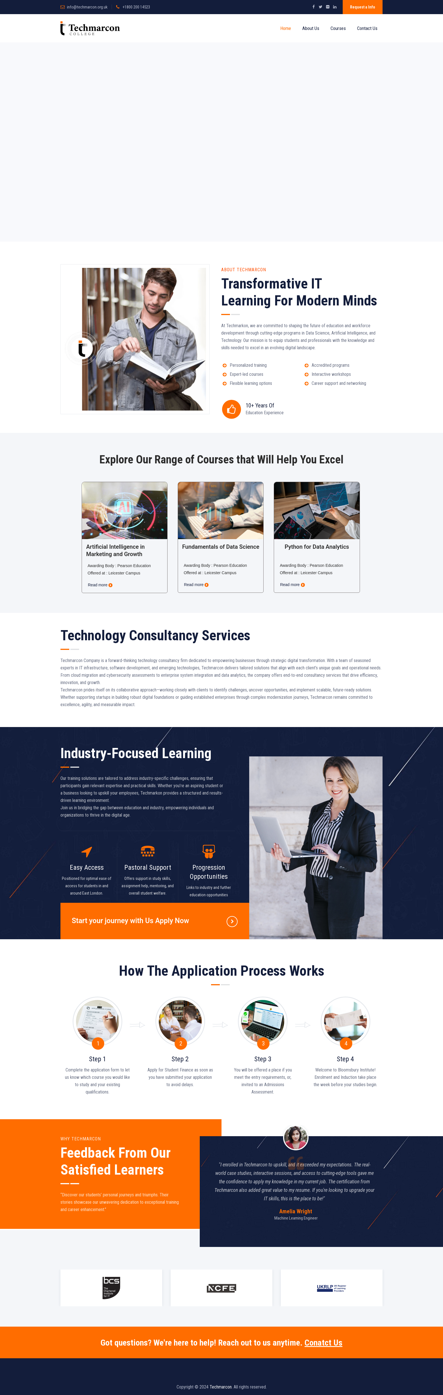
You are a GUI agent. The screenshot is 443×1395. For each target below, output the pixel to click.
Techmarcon (221, 1387)
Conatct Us (323, 1343)
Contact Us (367, 28)
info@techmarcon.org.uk (87, 7)
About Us (310, 28)
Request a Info (362, 7)
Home (285, 28)
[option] (296, 1175)
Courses (338, 28)
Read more (100, 585)
